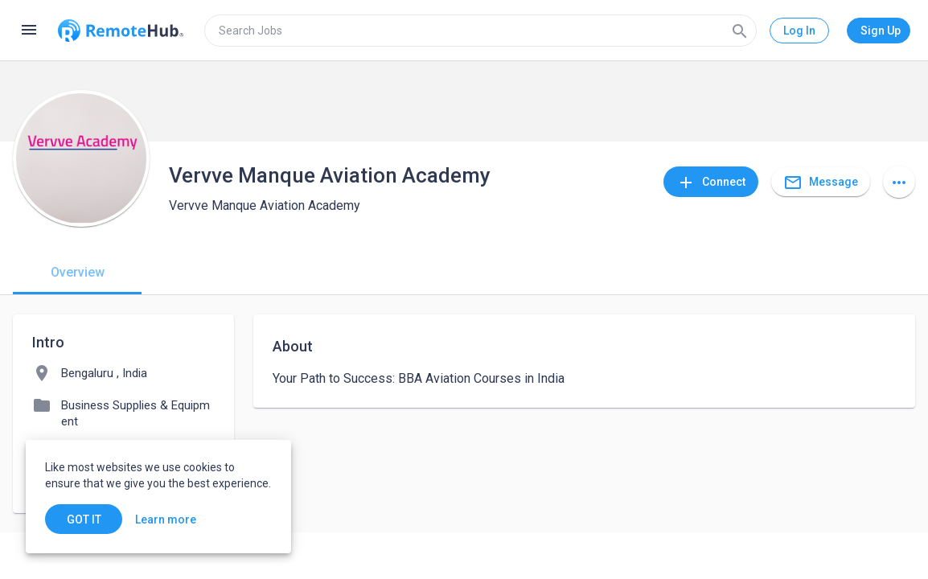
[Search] (740, 30)
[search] (480, 30)
